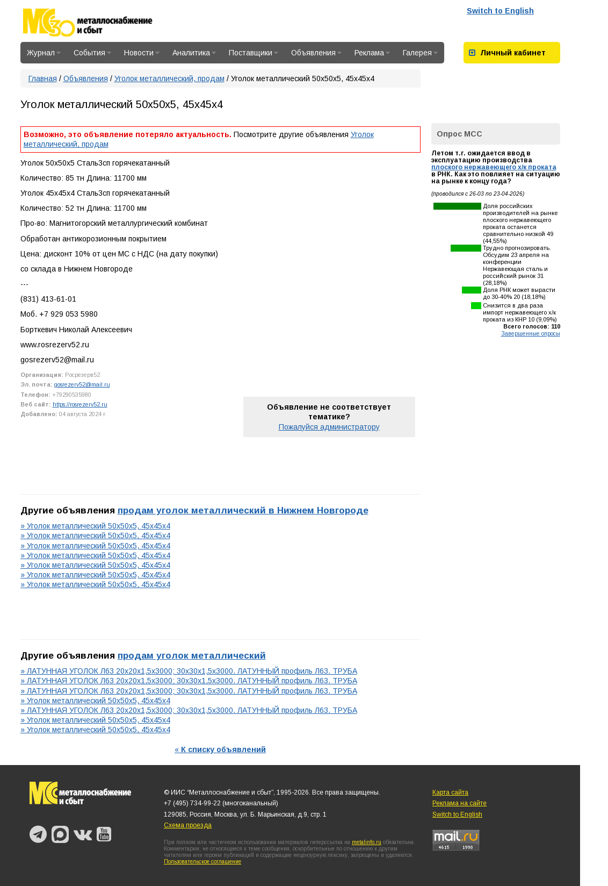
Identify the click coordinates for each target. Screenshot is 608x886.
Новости (142, 52)
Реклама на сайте (459, 803)
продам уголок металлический (192, 655)
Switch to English (500, 10)
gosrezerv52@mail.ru (82, 384)
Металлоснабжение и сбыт (102, 23)
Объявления (316, 52)
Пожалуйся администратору (329, 427)
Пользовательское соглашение (202, 861)
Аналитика (194, 52)
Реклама (372, 52)
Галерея (420, 52)
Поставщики (253, 52)
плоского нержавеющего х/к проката (493, 167)
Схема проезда (188, 825)
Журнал (44, 52)
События (92, 52)
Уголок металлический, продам (169, 78)
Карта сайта (450, 792)
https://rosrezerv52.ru (80, 404)
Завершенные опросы (530, 333)
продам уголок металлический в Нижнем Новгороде (243, 510)
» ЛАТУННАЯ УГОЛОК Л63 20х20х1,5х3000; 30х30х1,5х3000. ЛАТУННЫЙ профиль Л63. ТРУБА (188, 671)
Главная (42, 78)
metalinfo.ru (366, 842)
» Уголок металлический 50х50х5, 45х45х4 (95, 525)
